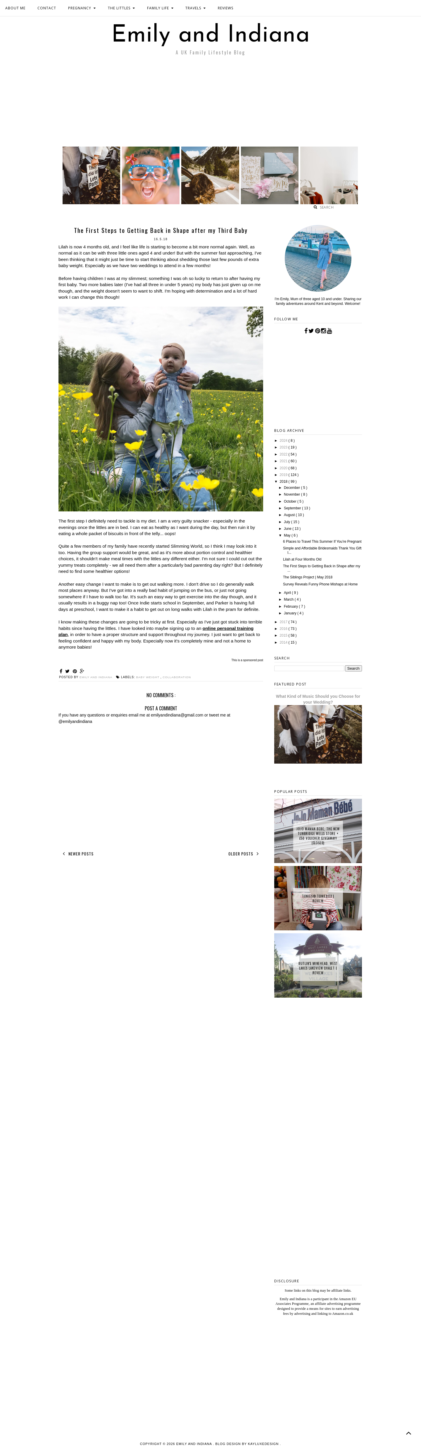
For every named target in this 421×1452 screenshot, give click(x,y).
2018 (284, 482)
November (292, 494)
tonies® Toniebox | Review (318, 898)
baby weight (148, 677)
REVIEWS (225, 8)
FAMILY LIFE (160, 8)
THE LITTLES (121, 8)
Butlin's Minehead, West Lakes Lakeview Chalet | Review (318, 968)
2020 (284, 468)
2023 (284, 447)
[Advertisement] (210, 103)
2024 (284, 441)
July (287, 522)
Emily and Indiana (210, 35)
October (290, 501)
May (287, 535)
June (288, 529)
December (292, 488)
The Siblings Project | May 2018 (307, 577)
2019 (284, 475)
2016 (284, 629)
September (293, 508)
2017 (284, 622)
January (290, 613)
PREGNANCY (82, 8)
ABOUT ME (15, 8)
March (289, 599)
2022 (284, 454)
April (288, 593)
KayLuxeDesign (264, 1444)
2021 (284, 461)
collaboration (177, 677)
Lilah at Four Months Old (302, 559)
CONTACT (46, 8)
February (291, 606)
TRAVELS (195, 8)
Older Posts (244, 853)
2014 (284, 642)
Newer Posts (77, 853)
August (290, 515)
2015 (284, 635)
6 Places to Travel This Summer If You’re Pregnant (322, 541)
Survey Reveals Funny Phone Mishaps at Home (320, 584)
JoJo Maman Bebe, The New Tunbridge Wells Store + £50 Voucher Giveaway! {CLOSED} (317, 835)
